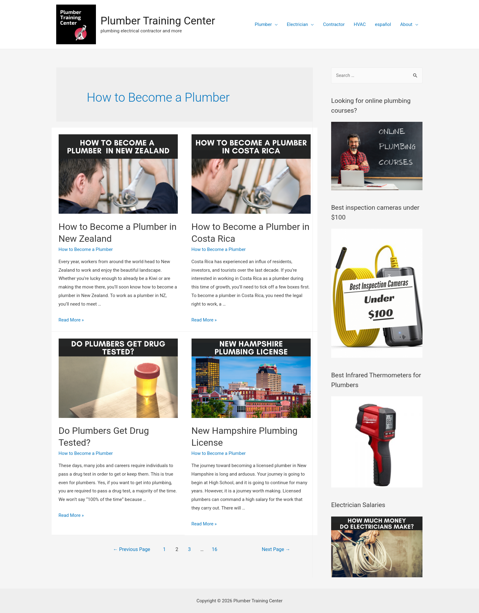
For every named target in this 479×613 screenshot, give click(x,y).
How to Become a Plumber (86, 249)
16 (214, 549)
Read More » (71, 320)
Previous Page (131, 549)
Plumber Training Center (158, 21)
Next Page (276, 549)
